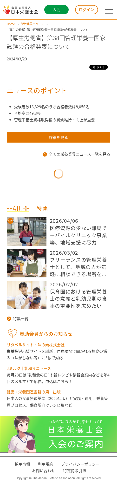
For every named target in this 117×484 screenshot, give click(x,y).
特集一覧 (17, 318)
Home (11, 24)
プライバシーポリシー (80, 464)
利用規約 (45, 464)
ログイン (86, 9)
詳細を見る (58, 137)
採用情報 (22, 464)
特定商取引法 (74, 470)
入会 (56, 9)
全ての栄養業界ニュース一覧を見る (76, 154)
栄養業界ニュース (32, 24)
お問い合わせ (43, 470)
